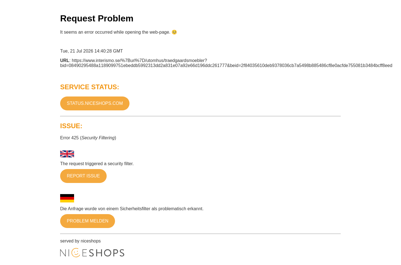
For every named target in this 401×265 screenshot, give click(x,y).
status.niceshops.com (95, 103)
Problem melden (87, 221)
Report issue (83, 176)
